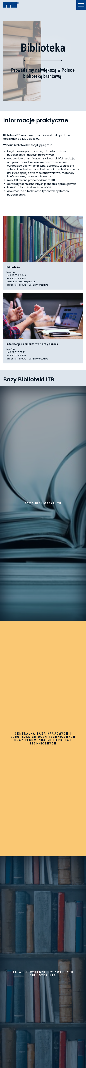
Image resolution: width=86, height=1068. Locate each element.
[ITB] (11, 5)
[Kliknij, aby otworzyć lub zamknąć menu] (81, 5)
